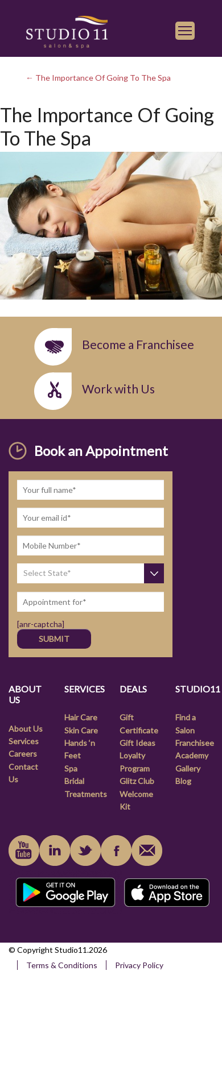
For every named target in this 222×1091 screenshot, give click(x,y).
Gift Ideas (137, 743)
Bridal (74, 781)
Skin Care (81, 730)
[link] (67, 30)
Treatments (85, 794)
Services (24, 741)
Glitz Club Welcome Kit (137, 793)
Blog (183, 781)
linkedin (54, 850)
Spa (70, 768)
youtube (24, 850)
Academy (191, 755)
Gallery (187, 768)
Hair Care (80, 717)
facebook (116, 850)
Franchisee (194, 743)
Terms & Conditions (61, 965)
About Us (26, 728)
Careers (23, 753)
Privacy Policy (139, 965)
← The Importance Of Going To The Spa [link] (98, 77)
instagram (85, 850)
